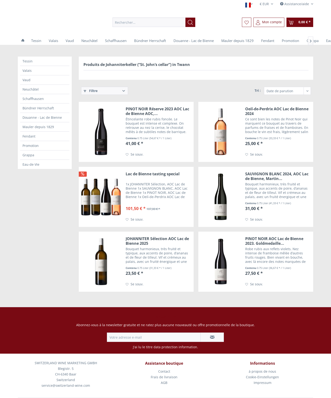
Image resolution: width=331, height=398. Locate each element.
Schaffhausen (33, 98)
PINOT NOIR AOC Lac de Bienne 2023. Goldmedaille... (274, 241)
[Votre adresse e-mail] (154, 337)
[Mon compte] (268, 22)
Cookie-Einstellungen (262, 377)
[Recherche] (190, 22)
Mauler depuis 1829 (38, 127)
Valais (27, 70)
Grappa (28, 155)
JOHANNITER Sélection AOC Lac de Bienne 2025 (157, 241)
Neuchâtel (31, 89)
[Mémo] (246, 22)
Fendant (29, 136)
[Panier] (299, 22)
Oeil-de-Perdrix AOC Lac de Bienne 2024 (276, 111)
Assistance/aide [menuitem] (295, 4)
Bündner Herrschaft (38, 108)
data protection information (175, 347)
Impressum (262, 382)
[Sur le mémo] (134, 154)
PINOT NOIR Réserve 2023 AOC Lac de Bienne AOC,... (157, 111)
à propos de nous (262, 371)
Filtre (91, 90)
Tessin (28, 61)
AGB (164, 382)
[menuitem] (154, 22)
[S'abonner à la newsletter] (212, 337)
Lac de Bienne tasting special (153, 174)
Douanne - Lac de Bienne (42, 117)
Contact (164, 371)
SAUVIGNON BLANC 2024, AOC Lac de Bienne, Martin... (276, 176)
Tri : (258, 90)
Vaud (26, 80)
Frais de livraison (164, 377)
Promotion (31, 145)
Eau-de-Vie (31, 164)
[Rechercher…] (154, 22)
